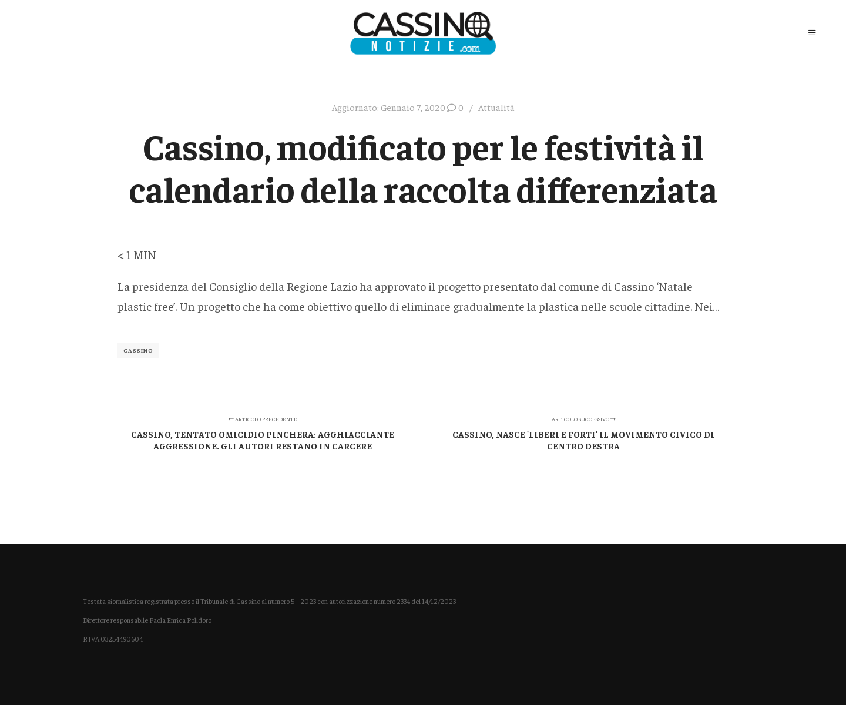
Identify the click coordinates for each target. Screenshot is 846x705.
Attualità (496, 107)
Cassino (138, 350)
